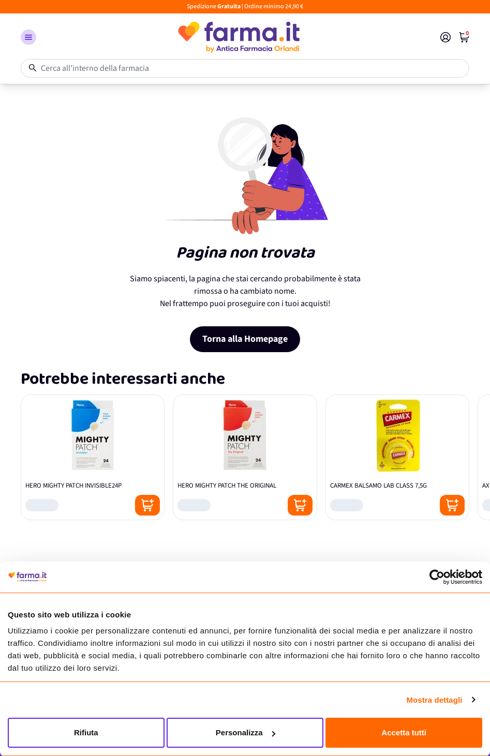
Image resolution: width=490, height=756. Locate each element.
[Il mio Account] (445, 37)
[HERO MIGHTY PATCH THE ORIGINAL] (244, 457)
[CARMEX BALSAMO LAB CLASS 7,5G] (397, 457)
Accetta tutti (403, 732)
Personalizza (245, 732)
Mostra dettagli (434, 699)
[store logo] (238, 37)
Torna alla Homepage (245, 338)
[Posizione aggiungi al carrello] (147, 505)
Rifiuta (86, 732)
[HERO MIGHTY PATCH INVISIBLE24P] (92, 457)
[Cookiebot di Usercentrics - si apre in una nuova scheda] (437, 577)
